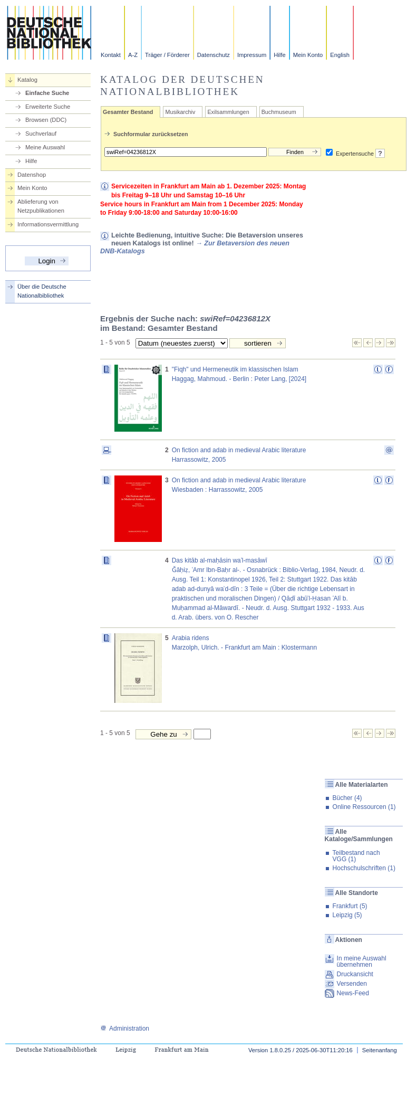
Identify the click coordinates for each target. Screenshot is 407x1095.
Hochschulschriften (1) (364, 868)
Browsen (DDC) (45, 120)
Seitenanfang (379, 1050)
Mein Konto (308, 55)
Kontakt (111, 55)
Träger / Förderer (167, 55)
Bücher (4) (347, 798)
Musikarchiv (180, 112)
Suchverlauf (40, 133)
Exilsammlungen (228, 112)
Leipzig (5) (347, 915)
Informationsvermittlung (48, 224)
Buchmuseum (278, 112)
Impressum (251, 55)
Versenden (352, 983)
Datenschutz (213, 55)
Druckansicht (355, 974)
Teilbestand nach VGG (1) (356, 856)
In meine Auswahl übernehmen (361, 961)
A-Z (133, 55)
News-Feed (353, 993)
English (340, 55)
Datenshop (31, 175)
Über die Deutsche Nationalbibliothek (41, 291)
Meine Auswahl (45, 147)
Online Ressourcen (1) (364, 807)
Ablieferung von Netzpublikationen (40, 206)
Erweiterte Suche (47, 106)
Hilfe (279, 55)
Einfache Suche (47, 93)
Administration (124, 1028)
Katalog (27, 80)
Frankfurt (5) (350, 906)
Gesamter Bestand (128, 112)
